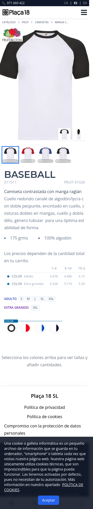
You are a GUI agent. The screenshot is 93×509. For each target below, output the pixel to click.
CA (66, 3)
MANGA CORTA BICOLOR (63, 22)
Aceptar (48, 500)
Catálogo (9, 22)
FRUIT (25, 22)
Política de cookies (44, 416)
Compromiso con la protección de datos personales (42, 429)
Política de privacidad (44, 407)
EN (85, 3)
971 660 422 (13, 3)
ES (75, 3)
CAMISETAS (42, 22)
